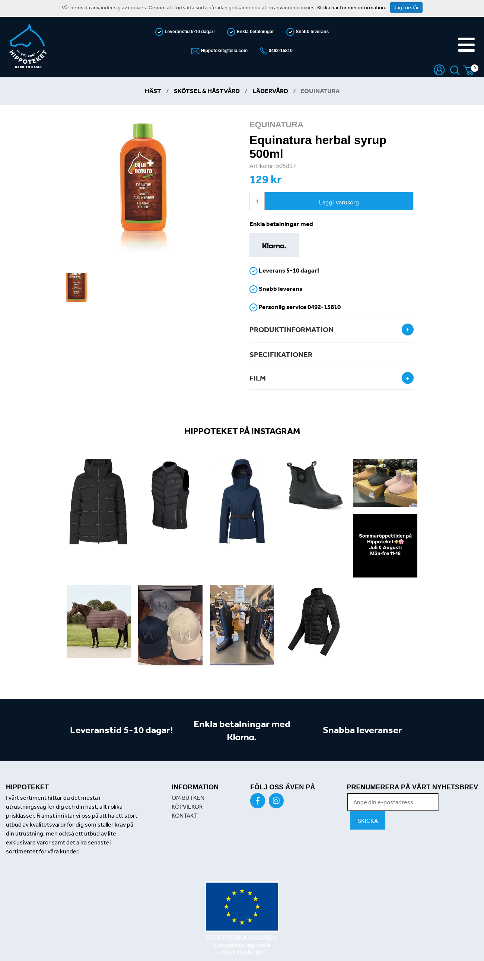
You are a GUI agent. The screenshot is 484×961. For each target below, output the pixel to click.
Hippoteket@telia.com (224, 50)
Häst (153, 91)
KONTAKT (185, 815)
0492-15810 (280, 50)
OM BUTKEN (188, 797)
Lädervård (270, 91)
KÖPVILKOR (187, 806)
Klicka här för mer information (351, 7)
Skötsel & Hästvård (207, 91)
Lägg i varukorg (339, 202)
